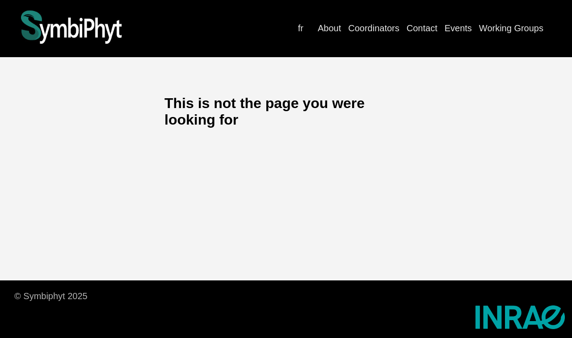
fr (300, 28)
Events (458, 28)
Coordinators (374, 28)
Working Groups (511, 28)
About (329, 28)
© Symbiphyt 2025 (51, 296)
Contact (422, 28)
